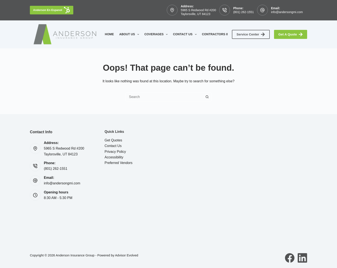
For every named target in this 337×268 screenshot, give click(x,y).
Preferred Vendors (119, 163)
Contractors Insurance (226, 34)
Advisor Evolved (126, 255)
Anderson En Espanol (51, 10)
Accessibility (114, 157)
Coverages (156, 34)
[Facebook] (289, 258)
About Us (130, 34)
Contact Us (185, 34)
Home (109, 34)
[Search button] (207, 97)
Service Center (251, 34)
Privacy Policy (115, 151)
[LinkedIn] (302, 258)
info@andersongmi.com (287, 12)
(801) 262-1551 (243, 12)
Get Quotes (113, 140)
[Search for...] (164, 97)
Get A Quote (290, 34)
